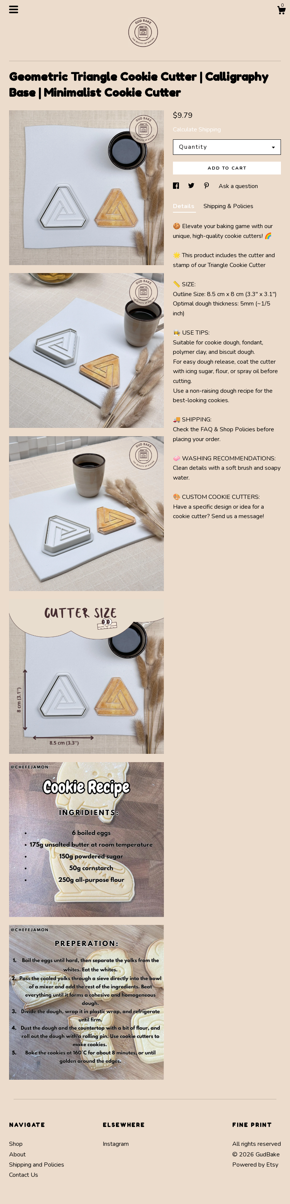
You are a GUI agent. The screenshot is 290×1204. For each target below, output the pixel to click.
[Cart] (281, 11)
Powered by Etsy (255, 1165)
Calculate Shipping (197, 129)
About (17, 1154)
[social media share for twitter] (192, 186)
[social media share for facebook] (176, 186)
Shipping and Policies (36, 1165)
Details (184, 206)
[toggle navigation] (13, 9)
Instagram (116, 1144)
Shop (16, 1144)
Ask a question (238, 186)
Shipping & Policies (228, 206)
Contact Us (23, 1175)
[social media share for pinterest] (207, 186)
